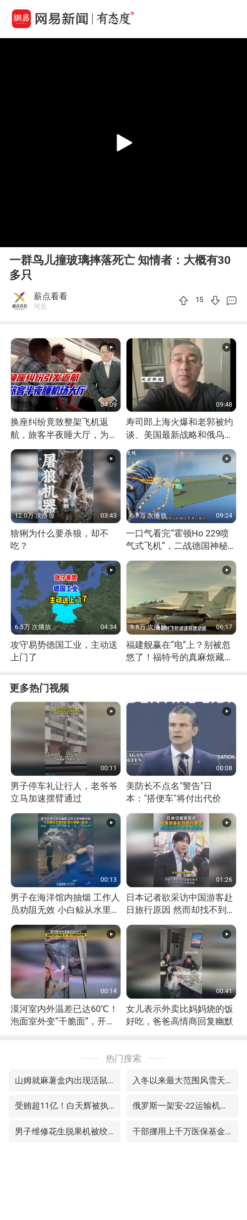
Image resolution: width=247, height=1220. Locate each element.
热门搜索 (123, 1058)
